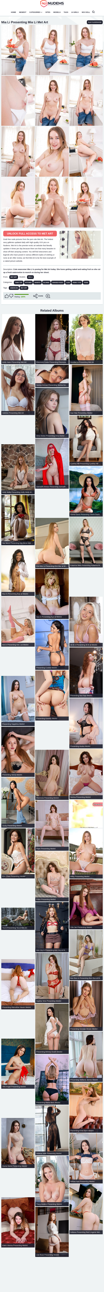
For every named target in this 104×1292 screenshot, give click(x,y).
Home (13, 12)
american (14, 288)
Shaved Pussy (57, 282)
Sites (47, 12)
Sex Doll (86, 12)
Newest (22, 12)
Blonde (46, 282)
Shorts (37, 282)
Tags (66, 12)
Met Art (14, 277)
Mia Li (30, 277)
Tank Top (18, 282)
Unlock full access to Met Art (30, 233)
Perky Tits (77, 282)
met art (24, 288)
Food (86, 282)
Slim (68, 282)
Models (57, 12)
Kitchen (28, 282)
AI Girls (75, 12)
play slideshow (94, 22)
